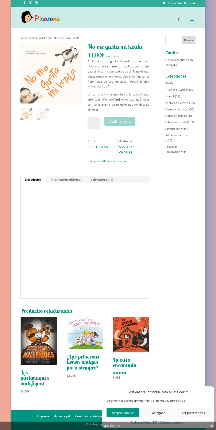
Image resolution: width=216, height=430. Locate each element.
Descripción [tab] (33, 179)
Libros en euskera (177, 109)
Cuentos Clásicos (177, 89)
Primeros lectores (177, 135)
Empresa (43, 416)
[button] (75, 50)
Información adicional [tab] (66, 179)
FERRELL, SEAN (98, 147)
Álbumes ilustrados (40, 38)
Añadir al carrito (120, 121)
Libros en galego (176, 115)
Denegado (158, 413)
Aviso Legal (62, 416)
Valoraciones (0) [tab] (101, 179)
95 (167, 83)
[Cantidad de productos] (94, 123)
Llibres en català (175, 122)
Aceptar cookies (123, 413)
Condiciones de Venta (90, 416)
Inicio (23, 38)
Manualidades (174, 128)
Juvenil (169, 96)
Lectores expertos (177, 103)
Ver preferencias (193, 413)
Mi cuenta (190, 3)
